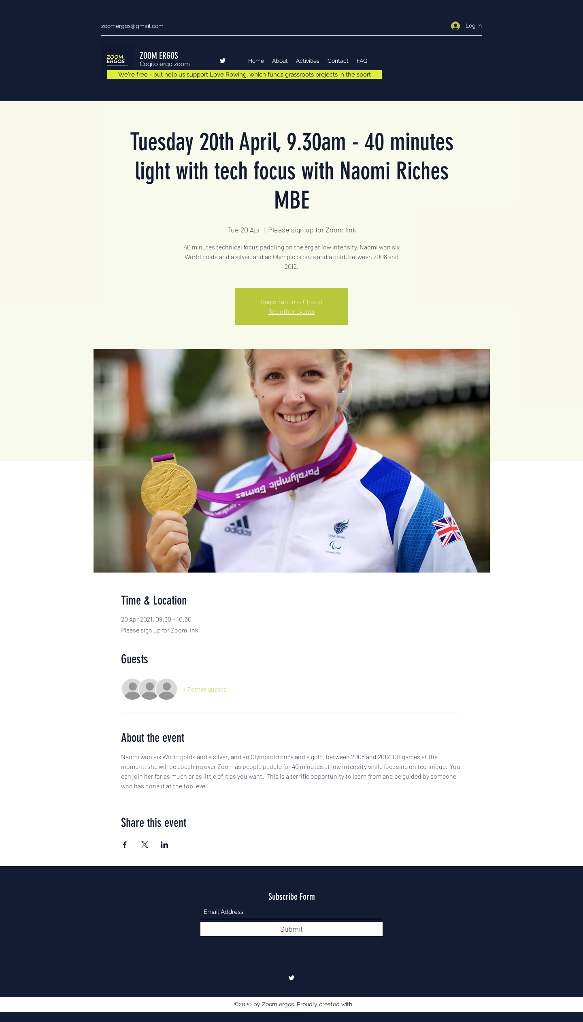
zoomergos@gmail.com (132, 26)
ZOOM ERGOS (159, 55)
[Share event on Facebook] (125, 844)
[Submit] (291, 929)
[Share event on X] (145, 844)
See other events (291, 311)
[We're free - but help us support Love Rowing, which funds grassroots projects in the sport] (244, 74)
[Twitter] (223, 61)
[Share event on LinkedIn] (164, 844)
